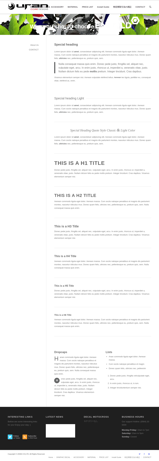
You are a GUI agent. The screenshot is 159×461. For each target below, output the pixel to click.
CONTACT (34, 50)
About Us (34, 45)
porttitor (134, 77)
